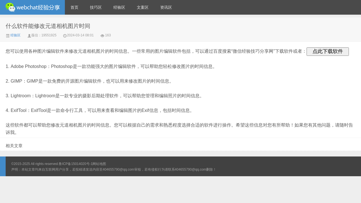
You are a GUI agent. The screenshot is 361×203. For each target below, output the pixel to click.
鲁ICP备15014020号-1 (76, 164)
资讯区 (166, 7)
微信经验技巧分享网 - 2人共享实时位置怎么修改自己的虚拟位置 (32, 7)
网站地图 (99, 164)
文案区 (143, 7)
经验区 (119, 7)
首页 (74, 7)
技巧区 (96, 7)
